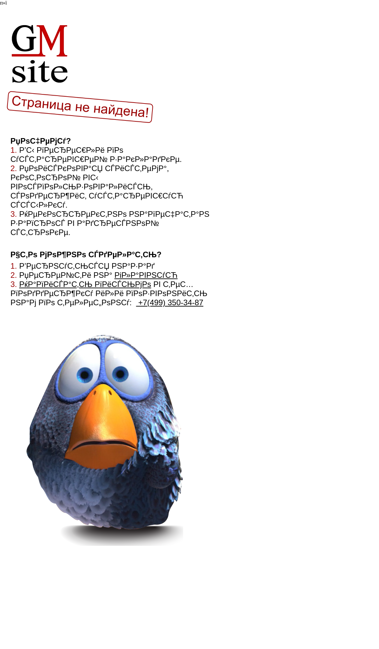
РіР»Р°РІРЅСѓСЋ (146, 275)
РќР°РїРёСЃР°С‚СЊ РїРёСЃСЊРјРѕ (85, 284)
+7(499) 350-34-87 (169, 302)
